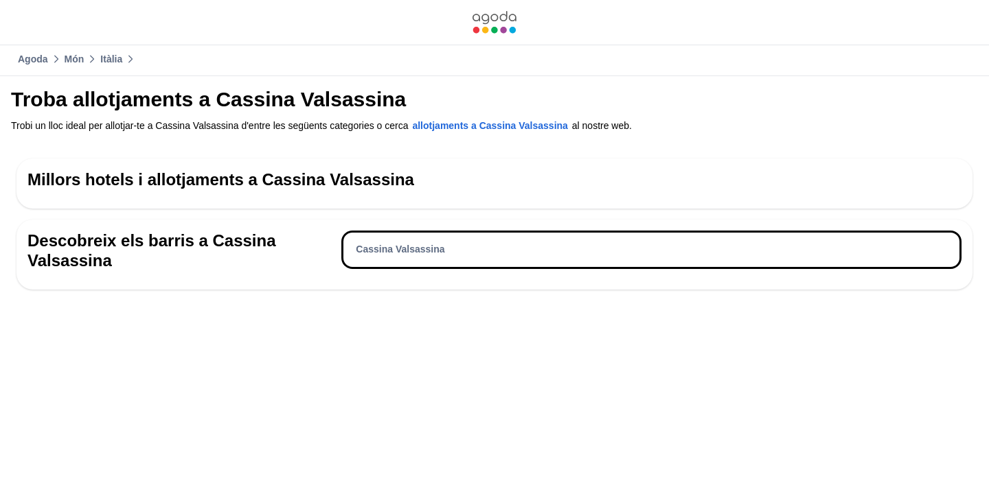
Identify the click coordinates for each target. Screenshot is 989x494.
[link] (494, 22)
